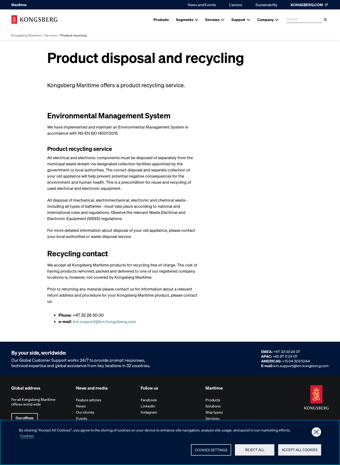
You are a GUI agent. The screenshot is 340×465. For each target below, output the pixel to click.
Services (51, 35)
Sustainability (266, 4)
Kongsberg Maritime (26, 35)
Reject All (254, 451)
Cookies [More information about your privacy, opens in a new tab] (27, 437)
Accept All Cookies (300, 451)
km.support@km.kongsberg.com (104, 321)
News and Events (202, 4)
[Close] (316, 434)
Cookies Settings (211, 451)
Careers (235, 4)
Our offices (25, 417)
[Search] (325, 19)
